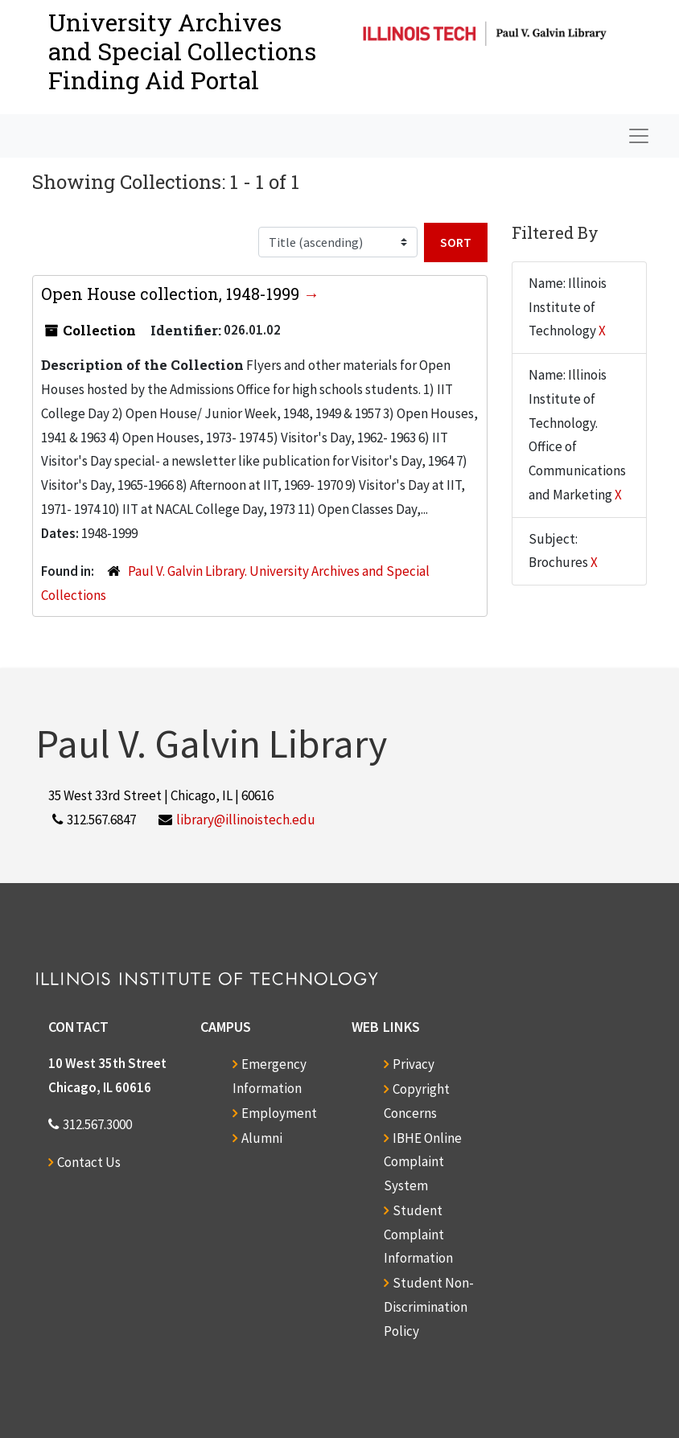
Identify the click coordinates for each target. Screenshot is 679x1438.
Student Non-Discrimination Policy (429, 1307)
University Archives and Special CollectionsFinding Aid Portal (182, 51)
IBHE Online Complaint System (423, 1162)
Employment (279, 1113)
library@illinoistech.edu (245, 819)
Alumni (261, 1138)
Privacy (413, 1064)
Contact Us (89, 1162)
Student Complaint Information (418, 1234)
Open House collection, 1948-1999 (172, 293)
